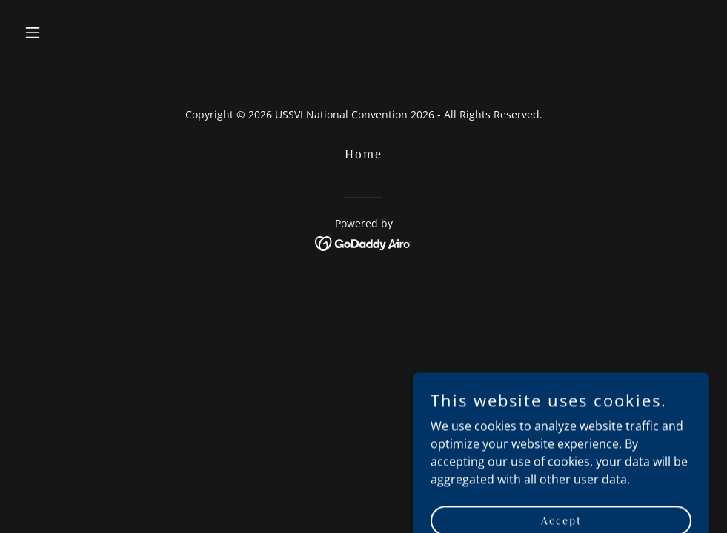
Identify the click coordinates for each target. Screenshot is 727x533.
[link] (363, 242)
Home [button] (363, 153)
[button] (70, 32)
